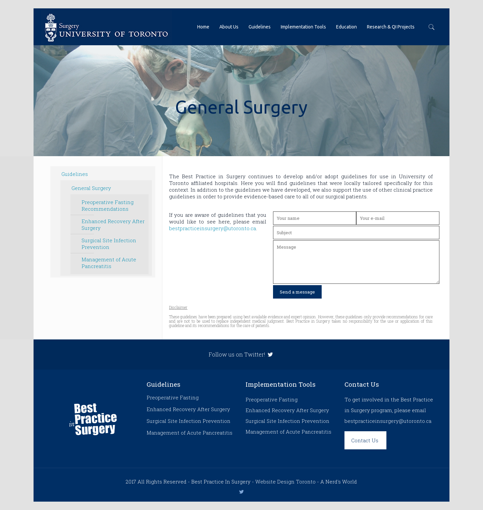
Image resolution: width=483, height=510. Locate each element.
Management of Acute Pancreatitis (109, 262)
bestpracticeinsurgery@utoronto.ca (212, 228)
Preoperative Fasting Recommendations (107, 205)
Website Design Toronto (285, 481)
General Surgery (91, 188)
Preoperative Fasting (173, 397)
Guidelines (74, 174)
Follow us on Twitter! (241, 354)
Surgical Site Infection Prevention (109, 243)
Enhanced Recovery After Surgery (113, 224)
